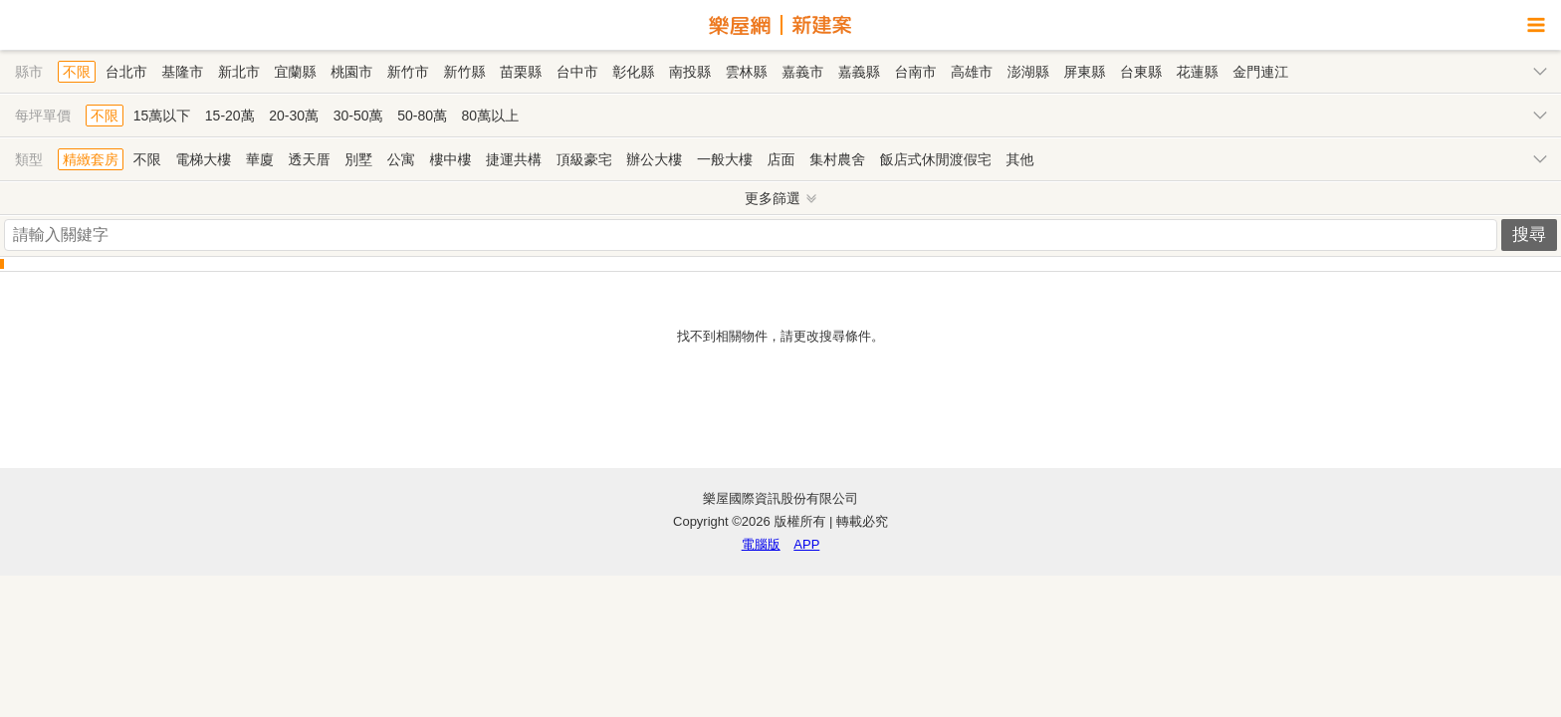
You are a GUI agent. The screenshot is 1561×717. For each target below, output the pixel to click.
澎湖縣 (1028, 72)
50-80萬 (422, 115)
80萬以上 (491, 115)
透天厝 (310, 159)
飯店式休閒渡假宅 (936, 159)
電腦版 (761, 544)
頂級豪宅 (584, 159)
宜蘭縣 (296, 72)
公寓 (401, 159)
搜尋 (1529, 234)
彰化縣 (633, 72)
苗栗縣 (521, 72)
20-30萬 (294, 115)
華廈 (260, 159)
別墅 (358, 159)
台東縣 (1141, 72)
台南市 (915, 72)
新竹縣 (464, 72)
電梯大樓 (203, 159)
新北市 (239, 72)
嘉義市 (802, 72)
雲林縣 (747, 72)
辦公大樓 (654, 159)
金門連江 (1260, 72)
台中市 (577, 72)
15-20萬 (230, 115)
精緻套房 (90, 159)
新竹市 (408, 72)
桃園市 (351, 72)
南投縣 (690, 72)
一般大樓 (725, 159)
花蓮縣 (1198, 72)
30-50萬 (358, 115)
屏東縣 (1084, 72)
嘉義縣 (859, 72)
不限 (77, 72)
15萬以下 (162, 115)
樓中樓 (450, 159)
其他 (1019, 159)
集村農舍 (837, 159)
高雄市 (972, 72)
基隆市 (182, 72)
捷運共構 (514, 159)
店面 (781, 159)
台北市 (126, 72)
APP (806, 544)
